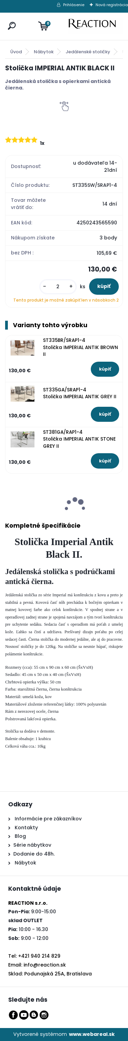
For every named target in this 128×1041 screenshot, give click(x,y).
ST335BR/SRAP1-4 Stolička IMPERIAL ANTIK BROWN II (80, 347)
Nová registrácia (112, 5)
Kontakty (26, 827)
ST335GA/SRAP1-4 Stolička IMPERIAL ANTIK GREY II (79, 393)
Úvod (16, 51)
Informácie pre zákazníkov (47, 818)
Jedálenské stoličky (88, 51)
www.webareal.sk (92, 1034)
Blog (19, 836)
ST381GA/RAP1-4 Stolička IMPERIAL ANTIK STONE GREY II (79, 439)
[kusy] (58, 286)
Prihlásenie (73, 5)
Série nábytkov (32, 845)
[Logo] (95, 26)
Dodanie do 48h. (34, 853)
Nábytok (44, 51)
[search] (10, 19)
